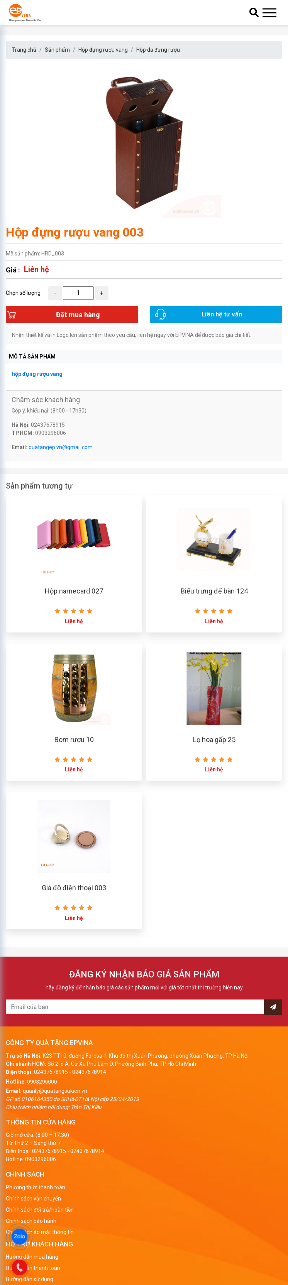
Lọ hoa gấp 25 (214, 741)
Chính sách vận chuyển (33, 1200)
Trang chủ (24, 50)
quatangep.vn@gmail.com (61, 448)
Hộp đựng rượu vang (103, 50)
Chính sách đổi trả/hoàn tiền (40, 1212)
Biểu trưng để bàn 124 (214, 592)
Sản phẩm (57, 50)
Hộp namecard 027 (74, 592)
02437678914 (89, 1074)
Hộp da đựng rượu (158, 50)
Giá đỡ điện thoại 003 (74, 890)
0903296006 (42, 1083)
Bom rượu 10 (74, 741)
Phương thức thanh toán (35, 1189)
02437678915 (51, 1074)
